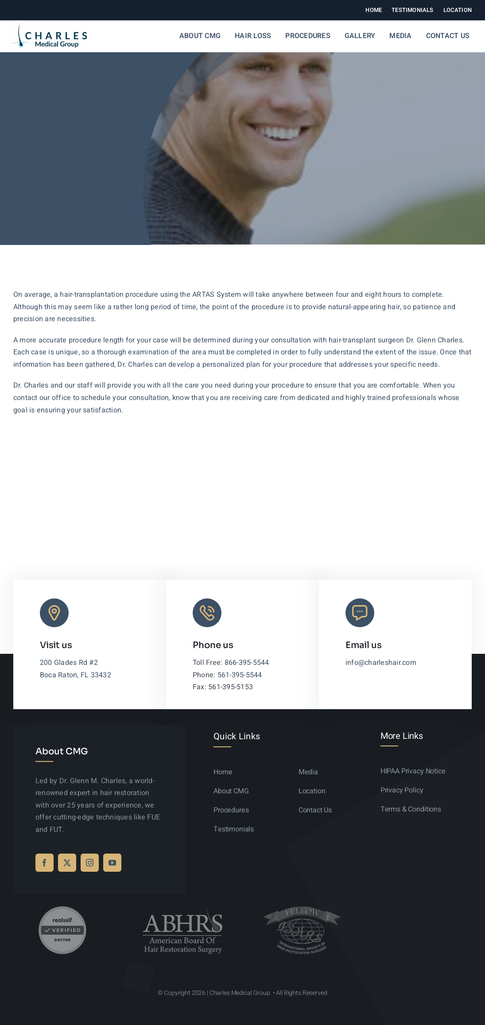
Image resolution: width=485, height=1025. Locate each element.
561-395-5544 (239, 675)
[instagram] (90, 863)
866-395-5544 (247, 662)
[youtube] (112, 863)
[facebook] (44, 863)
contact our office (42, 397)
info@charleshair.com (380, 662)
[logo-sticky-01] (48, 24)
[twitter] (67, 863)
